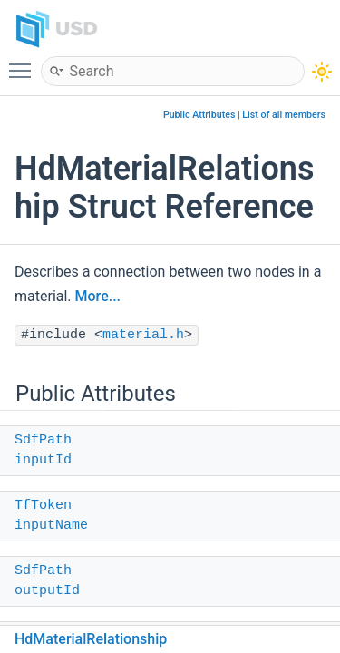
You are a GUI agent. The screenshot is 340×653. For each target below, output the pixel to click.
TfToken (43, 505)
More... (98, 296)
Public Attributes (199, 115)
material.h (143, 335)
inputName (51, 525)
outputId (47, 591)
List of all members (283, 115)
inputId (43, 460)
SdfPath (43, 440)
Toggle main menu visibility (24, 63)
